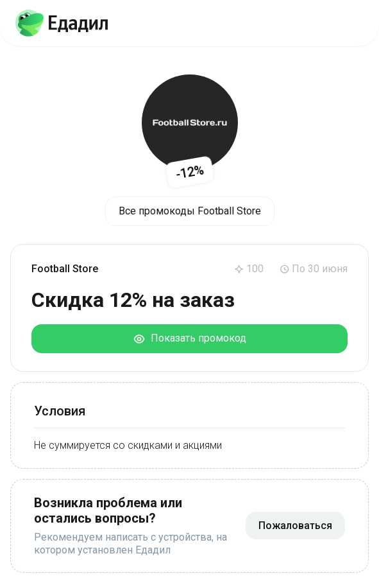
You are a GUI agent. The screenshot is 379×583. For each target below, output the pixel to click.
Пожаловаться (295, 525)
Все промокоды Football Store (190, 211)
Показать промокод (189, 338)
